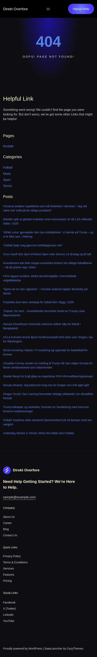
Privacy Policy (12, 556)
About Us (9, 516)
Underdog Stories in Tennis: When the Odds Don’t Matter (38, 433)
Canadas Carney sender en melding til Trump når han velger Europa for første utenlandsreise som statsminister (48, 365)
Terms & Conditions (15, 562)
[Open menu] (48, 9)
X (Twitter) (9, 608)
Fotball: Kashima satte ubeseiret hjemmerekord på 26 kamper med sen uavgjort (47, 422)
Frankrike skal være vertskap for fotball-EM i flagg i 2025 (38, 302)
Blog (6, 529)
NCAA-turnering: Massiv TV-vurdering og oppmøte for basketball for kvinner (45, 352)
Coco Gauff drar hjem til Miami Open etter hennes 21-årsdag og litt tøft (47, 254)
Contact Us (10, 535)
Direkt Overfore (15, 9)
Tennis (7, 186)
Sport (6, 179)
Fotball (7, 167)
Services (8, 568)
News (7, 173)
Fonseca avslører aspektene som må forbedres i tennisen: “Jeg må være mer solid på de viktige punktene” (45, 208)
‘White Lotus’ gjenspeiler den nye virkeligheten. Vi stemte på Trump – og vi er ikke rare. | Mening (48, 234)
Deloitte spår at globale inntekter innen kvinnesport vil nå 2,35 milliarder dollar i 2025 (47, 221)
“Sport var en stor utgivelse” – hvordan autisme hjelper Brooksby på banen (45, 291)
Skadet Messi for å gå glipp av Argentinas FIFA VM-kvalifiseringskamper (48, 376)
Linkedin (8, 614)
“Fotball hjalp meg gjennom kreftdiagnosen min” (33, 245)
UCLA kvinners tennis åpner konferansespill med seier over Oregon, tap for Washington (48, 339)
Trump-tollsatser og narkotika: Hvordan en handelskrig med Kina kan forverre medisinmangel (46, 409)
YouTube (8, 620)
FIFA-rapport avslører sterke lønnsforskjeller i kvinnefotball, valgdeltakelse (40, 278)
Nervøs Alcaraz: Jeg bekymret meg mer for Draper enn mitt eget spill (46, 385)
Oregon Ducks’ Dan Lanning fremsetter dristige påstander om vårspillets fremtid (48, 396)
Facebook (9, 602)
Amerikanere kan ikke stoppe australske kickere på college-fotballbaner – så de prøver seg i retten (47, 265)
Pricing (7, 580)
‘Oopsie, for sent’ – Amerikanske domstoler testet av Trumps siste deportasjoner (44, 313)
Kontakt (8, 146)
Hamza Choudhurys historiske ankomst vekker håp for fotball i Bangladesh (41, 326)
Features (8, 574)
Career (7, 523)
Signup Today (81, 8)
